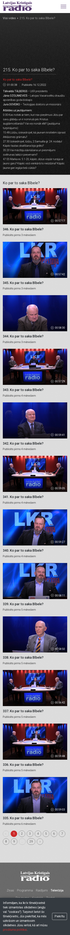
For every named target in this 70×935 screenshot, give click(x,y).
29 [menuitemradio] (31, 841)
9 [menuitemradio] (14, 841)
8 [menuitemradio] (6, 841)
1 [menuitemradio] (14, 833)
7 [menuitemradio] (62, 833)
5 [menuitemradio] (46, 833)
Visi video (9, 18)
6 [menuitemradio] (54, 833)
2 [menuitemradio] (22, 833)
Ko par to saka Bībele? (17, 79)
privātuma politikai (15, 929)
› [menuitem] (40, 841)
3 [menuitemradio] (30, 833)
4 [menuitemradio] (38, 833)
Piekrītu (60, 916)
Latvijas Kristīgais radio (17, 6)
